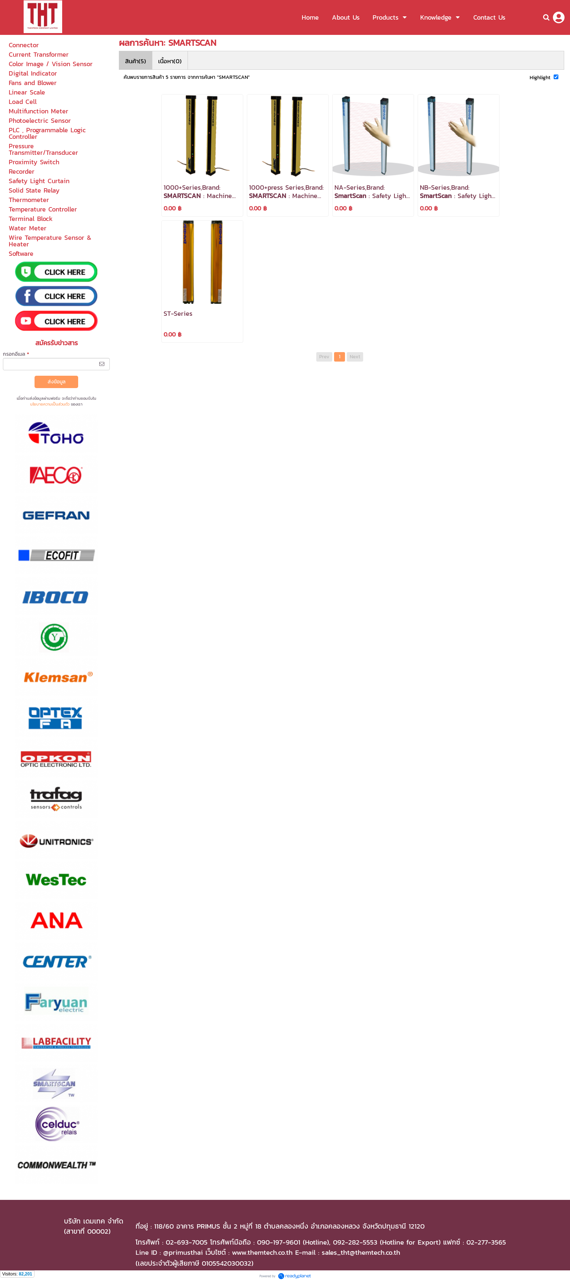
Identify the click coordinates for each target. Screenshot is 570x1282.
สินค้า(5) (135, 61)
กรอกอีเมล (16, 354)
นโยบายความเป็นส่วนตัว (49, 404)
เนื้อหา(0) (170, 61)
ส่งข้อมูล (56, 382)
